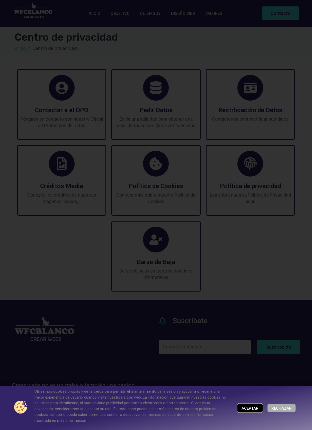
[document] (156, 215)
